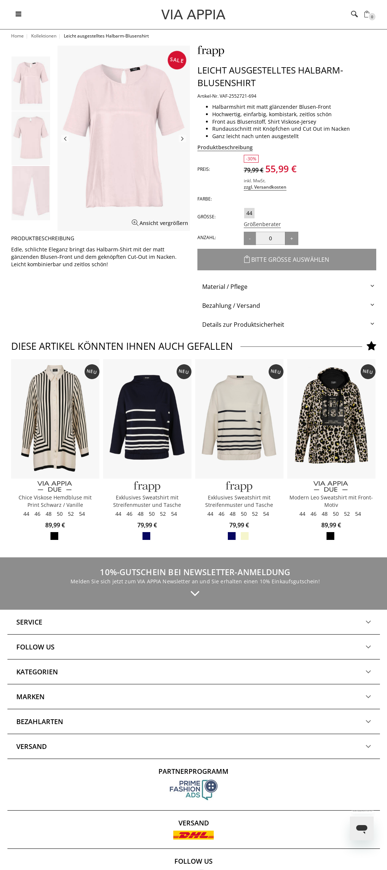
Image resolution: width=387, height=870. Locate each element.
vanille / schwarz (54, 536)
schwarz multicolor (330, 536)
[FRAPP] (147, 486)
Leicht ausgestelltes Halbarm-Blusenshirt (270, 76)
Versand (31, 746)
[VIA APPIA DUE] (55, 486)
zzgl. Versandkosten (265, 187)
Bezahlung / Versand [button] (231, 306)
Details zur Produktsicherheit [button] (243, 324)
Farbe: (204, 199)
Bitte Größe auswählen (286, 259)
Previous (65, 138)
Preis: (203, 169)
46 (37, 513)
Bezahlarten (39, 721)
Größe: (206, 217)
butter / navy (244, 536)
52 (71, 513)
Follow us (35, 646)
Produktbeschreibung (225, 147)
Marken (30, 696)
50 (60, 513)
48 (49, 513)
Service (29, 622)
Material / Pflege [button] (224, 287)
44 (249, 212)
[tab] (287, 287)
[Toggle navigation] (18, 14)
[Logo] (193, 14)
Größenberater (262, 224)
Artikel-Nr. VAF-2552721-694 (226, 96)
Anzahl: (206, 237)
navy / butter (146, 536)
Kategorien (37, 671)
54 (82, 513)
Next (182, 138)
